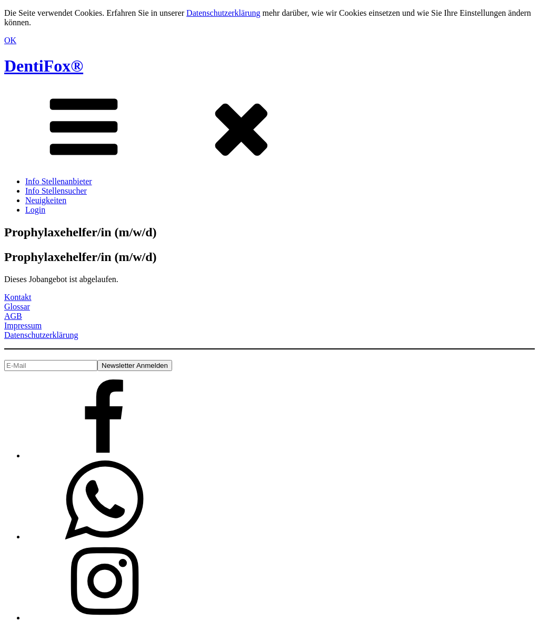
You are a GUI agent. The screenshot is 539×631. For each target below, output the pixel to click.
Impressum (23, 325)
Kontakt (18, 297)
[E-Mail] (50, 365)
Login (35, 209)
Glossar (17, 306)
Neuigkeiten (45, 200)
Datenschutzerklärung (223, 12)
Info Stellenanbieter (58, 181)
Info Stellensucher (56, 190)
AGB (13, 316)
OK (10, 40)
